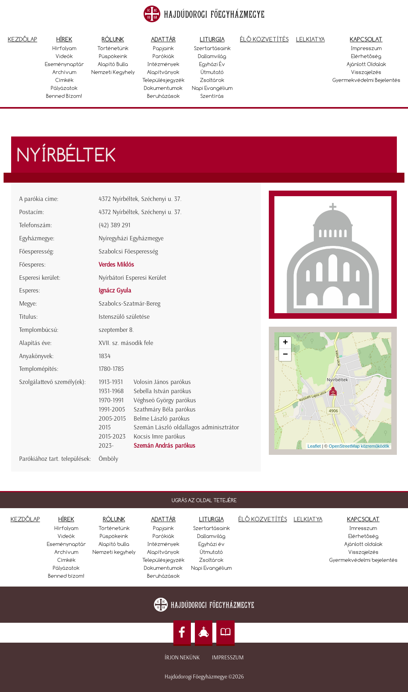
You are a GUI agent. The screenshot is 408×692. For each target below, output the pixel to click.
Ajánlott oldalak (366, 64)
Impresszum (366, 48)
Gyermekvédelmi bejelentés (366, 80)
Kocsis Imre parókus (159, 436)
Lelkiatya (310, 39)
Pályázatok (64, 88)
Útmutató (212, 72)
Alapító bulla (113, 64)
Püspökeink (113, 56)
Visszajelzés (366, 72)
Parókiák (163, 56)
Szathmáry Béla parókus (165, 409)
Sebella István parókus (162, 391)
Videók (64, 56)
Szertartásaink (212, 48)
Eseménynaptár (64, 64)
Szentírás (212, 96)
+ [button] (285, 343)
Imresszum (363, 528)
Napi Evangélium (212, 88)
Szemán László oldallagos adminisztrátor (186, 427)
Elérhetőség (366, 56)
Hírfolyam (64, 48)
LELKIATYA (308, 519)
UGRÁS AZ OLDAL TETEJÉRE (204, 500)
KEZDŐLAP (25, 519)
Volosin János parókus (162, 382)
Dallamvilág (212, 56)
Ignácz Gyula (115, 290)
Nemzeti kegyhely (113, 72)
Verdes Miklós (116, 264)
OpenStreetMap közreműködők (359, 446)
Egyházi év (212, 64)
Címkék (64, 80)
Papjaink (163, 48)
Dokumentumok (163, 88)
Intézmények (163, 64)
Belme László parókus (162, 418)
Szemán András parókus (164, 445)
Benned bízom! (64, 96)
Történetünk (112, 48)
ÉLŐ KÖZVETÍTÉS (263, 519)
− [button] (285, 355)
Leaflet (314, 446)
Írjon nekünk (182, 657)
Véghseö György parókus (165, 400)
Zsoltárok (212, 80)
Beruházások (163, 96)
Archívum (64, 72)
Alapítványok (163, 72)
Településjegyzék (163, 80)
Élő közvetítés (264, 39)
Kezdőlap (22, 39)
